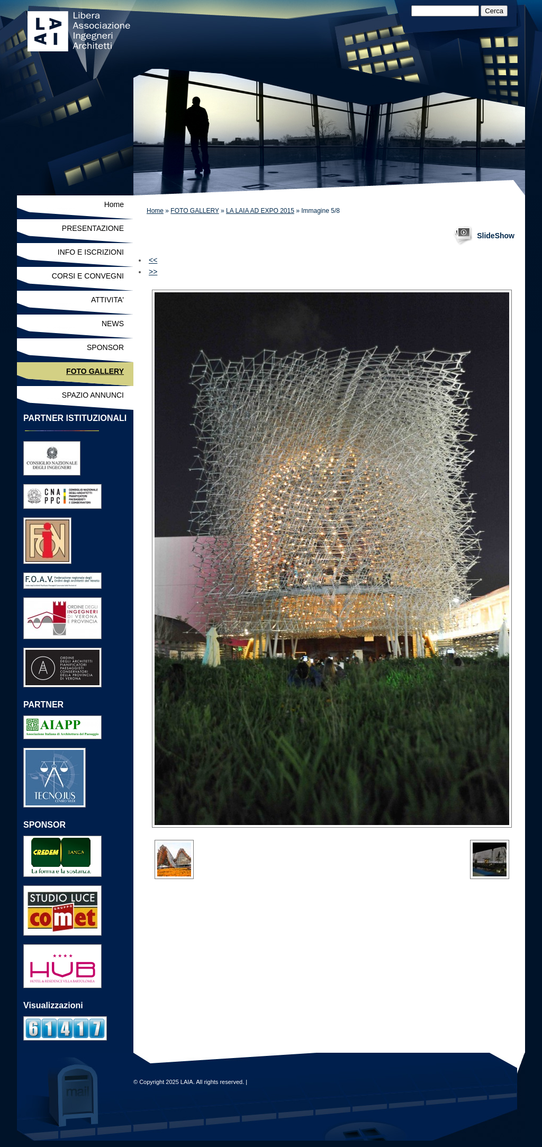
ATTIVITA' (107, 299)
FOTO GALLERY (194, 210)
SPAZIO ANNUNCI (93, 395)
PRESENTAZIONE (93, 228)
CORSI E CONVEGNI (88, 276)
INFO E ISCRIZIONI (91, 252)
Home (155, 210)
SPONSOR (105, 347)
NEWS (113, 323)
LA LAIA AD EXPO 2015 (260, 210)
